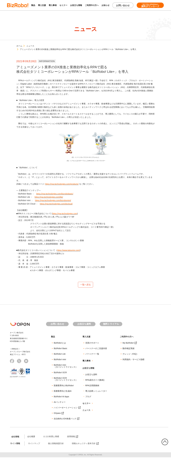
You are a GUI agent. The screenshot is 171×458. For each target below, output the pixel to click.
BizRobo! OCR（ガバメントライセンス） (66, 380)
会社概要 (31, 437)
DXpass (57, 414)
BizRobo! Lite (60, 354)
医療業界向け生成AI (62, 392)
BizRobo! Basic (60, 349)
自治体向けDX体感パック (65, 419)
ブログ (88, 397)
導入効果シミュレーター (96, 392)
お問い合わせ (123, 5)
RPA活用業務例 (92, 386)
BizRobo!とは (60, 343)
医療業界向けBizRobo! (64, 386)
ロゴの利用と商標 (51, 437)
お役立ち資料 (84, 324)
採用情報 (71, 437)
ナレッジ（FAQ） (130, 354)
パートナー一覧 (92, 354)
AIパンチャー (60, 403)
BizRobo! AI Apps (61, 397)
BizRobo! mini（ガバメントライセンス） (66, 367)
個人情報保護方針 (56, 444)
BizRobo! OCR (60, 373)
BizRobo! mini (60, 360)
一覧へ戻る (85, 285)
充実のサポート (92, 343)
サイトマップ (34, 444)
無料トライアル (111, 324)
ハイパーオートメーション (66, 408)
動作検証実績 (128, 349)
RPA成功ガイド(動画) (94, 381)
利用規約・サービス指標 (133, 360)
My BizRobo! (128, 343)
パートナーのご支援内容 (96, 349)
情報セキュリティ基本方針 (84, 444)
